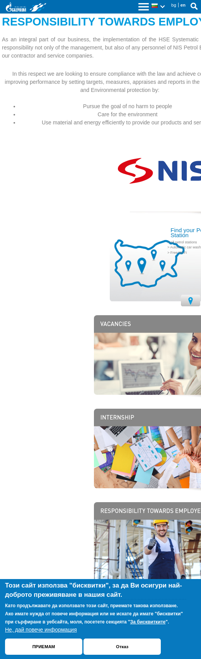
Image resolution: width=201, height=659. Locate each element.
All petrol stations (183, 242)
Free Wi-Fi (178, 253)
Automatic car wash (185, 247)
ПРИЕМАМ (43, 646)
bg (173, 5)
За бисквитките (148, 622)
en (183, 5)
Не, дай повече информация (41, 630)
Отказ (122, 646)
